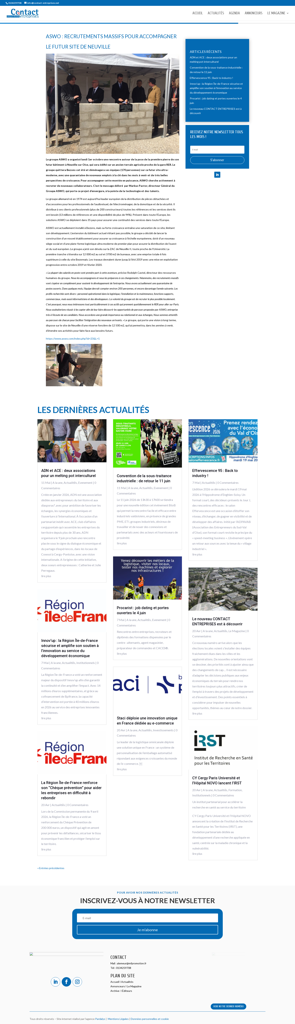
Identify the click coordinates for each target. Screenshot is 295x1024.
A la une (57, 482)
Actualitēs (70, 482)
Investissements (163, 730)
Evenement (85, 482)
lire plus (46, 576)
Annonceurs (253, 13)
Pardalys (100, 1018)
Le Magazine (276, 13)
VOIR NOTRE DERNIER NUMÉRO (228, 1006)
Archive (115, 990)
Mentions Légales (118, 1018)
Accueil (197, 13)
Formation (235, 790)
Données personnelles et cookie (150, 1018)
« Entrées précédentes (50, 868)
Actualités (216, 13)
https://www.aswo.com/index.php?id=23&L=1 (73, 338)
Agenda (234, 13)
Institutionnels (85, 662)
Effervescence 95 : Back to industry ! (211, 77)
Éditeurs (127, 990)
